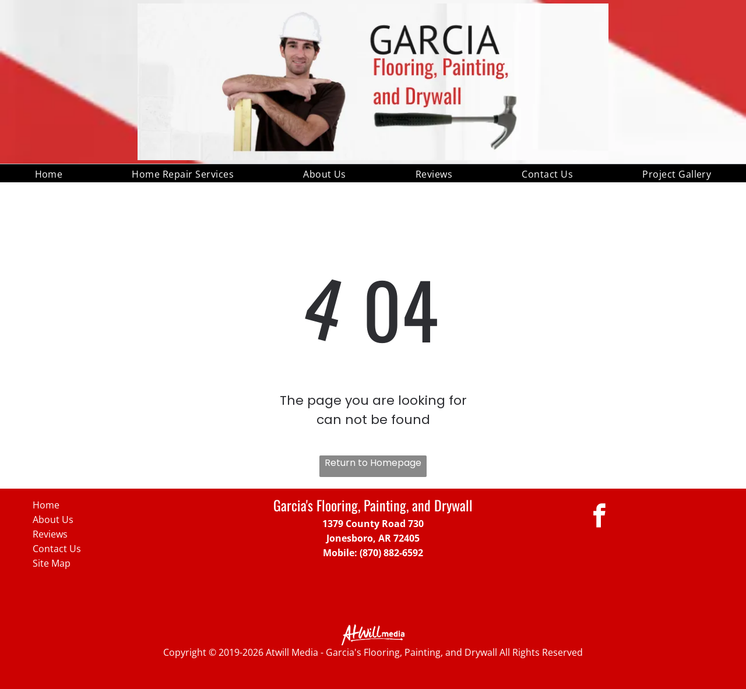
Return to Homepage (373, 462)
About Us (53, 519)
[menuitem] (49, 173)
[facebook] (599, 517)
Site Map (52, 563)
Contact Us (57, 548)
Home (46, 505)
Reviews (50, 534)
